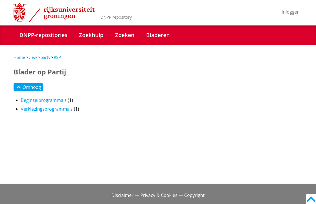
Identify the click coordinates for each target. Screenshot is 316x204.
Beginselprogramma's (44, 100)
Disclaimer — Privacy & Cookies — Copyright (158, 195)
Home (19, 57)
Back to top (311, 199)
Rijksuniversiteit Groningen (54, 12)
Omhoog (28, 87)
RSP (57, 57)
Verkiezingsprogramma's (47, 109)
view (32, 57)
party (45, 57)
